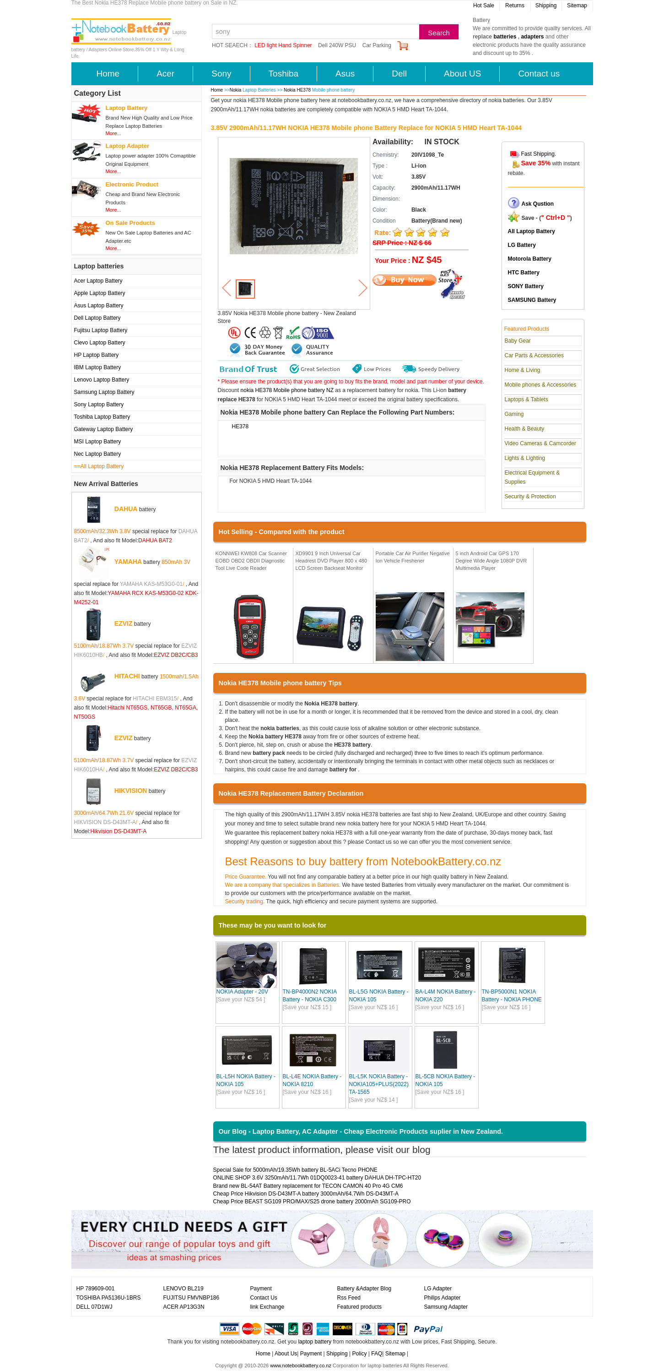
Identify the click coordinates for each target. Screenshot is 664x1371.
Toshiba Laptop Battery (102, 417)
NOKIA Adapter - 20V (242, 992)
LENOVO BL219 (183, 1288)
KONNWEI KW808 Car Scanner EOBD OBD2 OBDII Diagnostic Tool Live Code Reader (251, 560)
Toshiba (284, 73)
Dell (399, 73)
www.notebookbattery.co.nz (300, 1365)
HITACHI (127, 676)
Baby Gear (518, 341)
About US (462, 73)
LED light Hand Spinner (283, 45)
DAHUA (126, 509)
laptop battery (314, 1341)
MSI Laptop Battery (97, 441)
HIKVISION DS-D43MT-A (105, 822)
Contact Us (263, 1298)
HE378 (240, 426)
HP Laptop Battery (96, 355)
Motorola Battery (529, 259)
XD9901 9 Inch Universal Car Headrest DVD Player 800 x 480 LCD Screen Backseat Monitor (331, 560)
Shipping (546, 5)
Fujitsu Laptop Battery (101, 330)
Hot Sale (483, 5)
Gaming (514, 414)
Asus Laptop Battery (99, 305)
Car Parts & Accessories (534, 355)
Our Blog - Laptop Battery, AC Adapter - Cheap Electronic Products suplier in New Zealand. (361, 1131)
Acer (165, 73)
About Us (286, 1353)
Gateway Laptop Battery (103, 429)
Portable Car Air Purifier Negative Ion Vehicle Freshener (413, 557)
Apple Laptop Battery (99, 293)
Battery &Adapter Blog (364, 1288)
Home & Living (522, 370)
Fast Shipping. (538, 154)
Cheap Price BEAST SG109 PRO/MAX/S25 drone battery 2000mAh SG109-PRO (312, 1201)
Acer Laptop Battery (98, 281)
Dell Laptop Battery (97, 318)
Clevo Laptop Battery (99, 342)
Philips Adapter (442, 1298)
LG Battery (522, 245)
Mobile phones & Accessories (541, 385)
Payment (261, 1288)
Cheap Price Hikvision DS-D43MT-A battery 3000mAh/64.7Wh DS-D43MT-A (306, 1194)
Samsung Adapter (446, 1307)
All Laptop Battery (531, 231)
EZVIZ (123, 623)
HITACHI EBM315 (155, 698)
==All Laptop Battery (99, 466)
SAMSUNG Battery (532, 300)
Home (108, 73)
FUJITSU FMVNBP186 (191, 1298)
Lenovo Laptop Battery (102, 380)
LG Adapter (438, 1288)
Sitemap (577, 5)
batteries (504, 36)
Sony (221, 73)
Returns (514, 5)
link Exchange (267, 1307)
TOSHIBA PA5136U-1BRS (108, 1298)
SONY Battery (526, 286)
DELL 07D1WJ (94, 1307)
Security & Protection (530, 496)
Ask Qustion (538, 204)
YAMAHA (128, 561)
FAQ (376, 1353)
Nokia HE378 (298, 90)
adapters (532, 36)
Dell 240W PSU (337, 45)
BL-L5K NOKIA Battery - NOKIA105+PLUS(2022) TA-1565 (379, 1084)
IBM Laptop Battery (97, 367)
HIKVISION (130, 790)
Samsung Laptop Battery (104, 392)
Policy (359, 1353)
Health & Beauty (525, 429)
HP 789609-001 (95, 1288)
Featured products (359, 1307)
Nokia (236, 90)
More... (113, 133)
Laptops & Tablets (526, 399)
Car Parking (376, 45)
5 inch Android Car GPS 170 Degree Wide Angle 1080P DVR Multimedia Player (491, 560)
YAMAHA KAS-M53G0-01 (151, 584)
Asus (345, 73)
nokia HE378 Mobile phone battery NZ (287, 390)
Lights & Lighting (525, 458)
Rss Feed (349, 1298)
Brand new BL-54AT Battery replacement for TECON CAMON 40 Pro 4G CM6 (308, 1186)
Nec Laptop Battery (97, 454)
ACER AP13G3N (184, 1307)
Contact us (539, 73)
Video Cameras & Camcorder (541, 443)
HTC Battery (524, 272)
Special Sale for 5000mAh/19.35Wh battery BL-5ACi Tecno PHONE (295, 1170)
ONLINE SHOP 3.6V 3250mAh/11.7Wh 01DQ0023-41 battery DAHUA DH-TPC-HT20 (317, 1177)
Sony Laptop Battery (99, 404)
